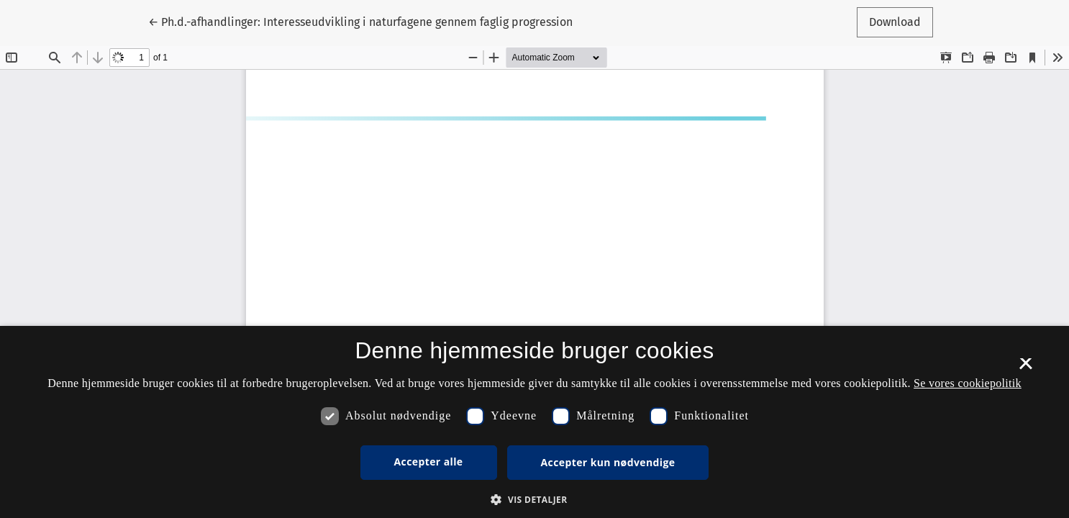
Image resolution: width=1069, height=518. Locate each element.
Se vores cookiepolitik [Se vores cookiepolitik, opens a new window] (968, 383)
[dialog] (534, 422)
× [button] (1025, 368)
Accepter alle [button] (428, 461)
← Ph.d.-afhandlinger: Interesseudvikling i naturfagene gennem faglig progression (360, 21)
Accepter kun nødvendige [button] (608, 462)
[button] (534, 499)
